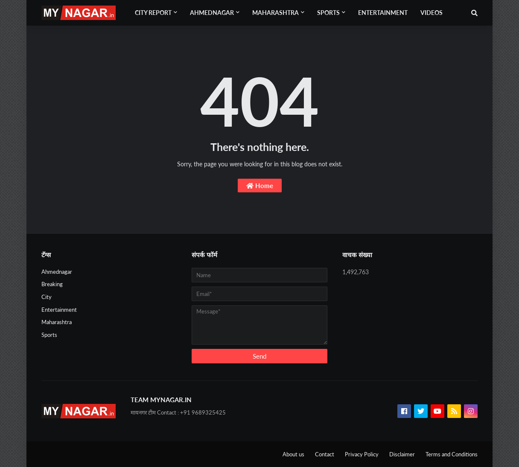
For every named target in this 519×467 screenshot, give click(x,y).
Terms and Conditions (452, 454)
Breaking (52, 284)
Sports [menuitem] (328, 12)
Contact (324, 454)
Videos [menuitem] (431, 12)
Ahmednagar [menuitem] (212, 12)
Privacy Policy (362, 454)
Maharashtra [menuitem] (275, 12)
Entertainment (59, 309)
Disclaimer (402, 454)
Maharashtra (56, 322)
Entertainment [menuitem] (383, 12)
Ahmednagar (56, 271)
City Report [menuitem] (153, 12)
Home (259, 185)
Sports (49, 334)
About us (293, 454)
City (46, 296)
